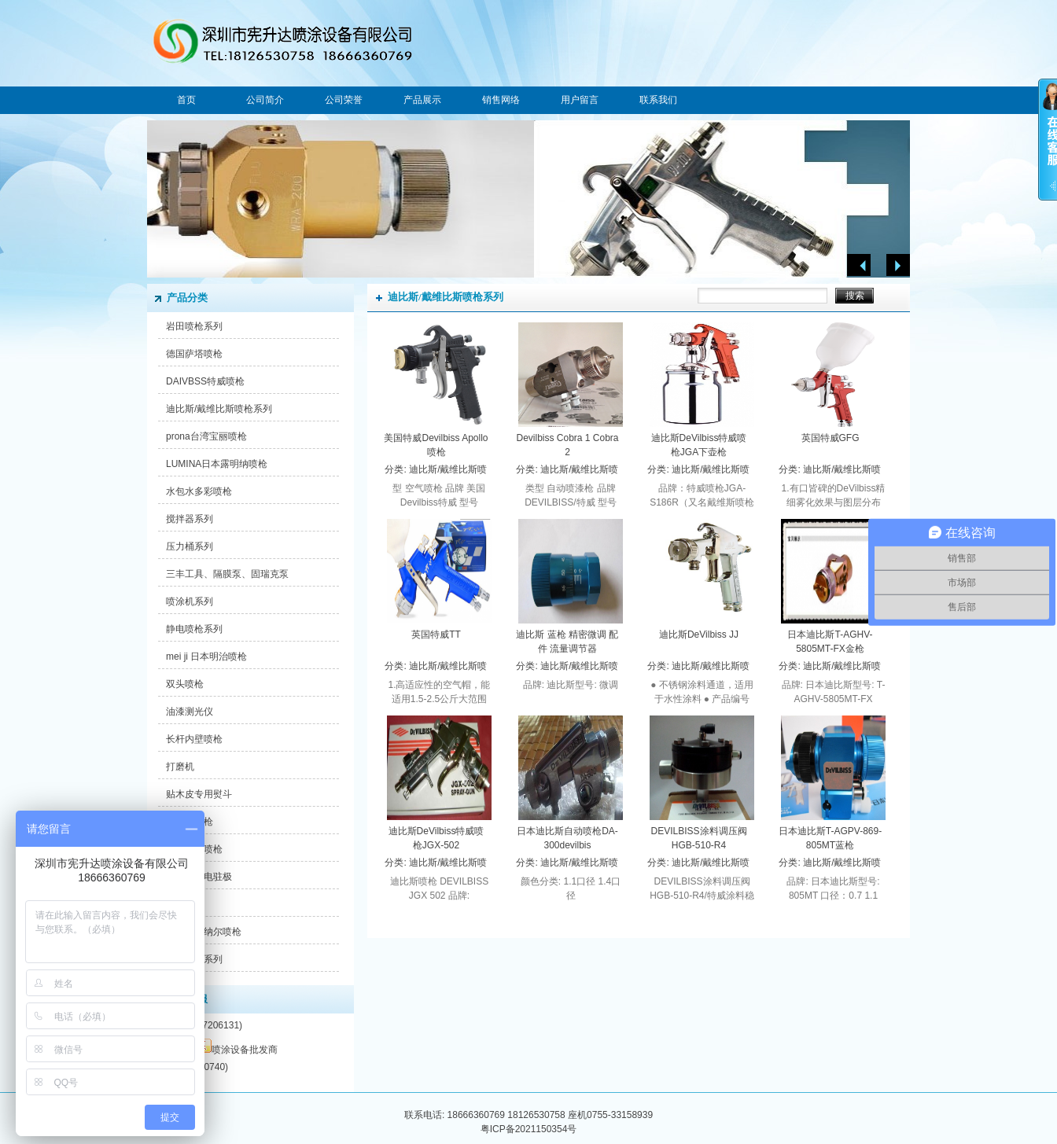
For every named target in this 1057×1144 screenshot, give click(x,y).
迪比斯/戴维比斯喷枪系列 (219, 408)
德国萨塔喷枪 (194, 353)
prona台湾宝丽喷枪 (206, 436)
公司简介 (265, 99)
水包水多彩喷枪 (199, 491)
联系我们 (658, 99)
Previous (859, 265)
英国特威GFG (830, 437)
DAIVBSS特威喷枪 (205, 381)
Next (898, 265)
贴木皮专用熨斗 (199, 794)
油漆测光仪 (189, 711)
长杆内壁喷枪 (194, 739)
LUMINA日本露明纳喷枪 (216, 463)
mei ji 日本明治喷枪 (206, 656)
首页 (186, 99)
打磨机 (180, 766)
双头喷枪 (185, 684)
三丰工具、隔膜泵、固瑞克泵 (227, 573)
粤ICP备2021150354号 (529, 1129)
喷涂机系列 (189, 601)
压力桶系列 (189, 546)
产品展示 (422, 99)
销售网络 (501, 99)
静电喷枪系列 (194, 629)
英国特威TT (436, 634)
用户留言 (579, 99)
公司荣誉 (344, 99)
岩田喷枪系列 (194, 326)
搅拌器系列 (189, 518)
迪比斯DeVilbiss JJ (698, 634)
